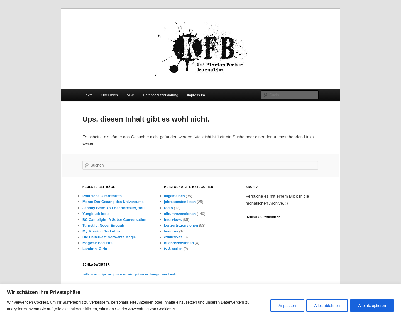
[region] (200, 300)
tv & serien (173, 249)
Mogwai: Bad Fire (97, 243)
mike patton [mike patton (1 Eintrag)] (135, 274)
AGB (130, 95)
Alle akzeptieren (372, 305)
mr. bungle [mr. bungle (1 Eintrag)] (152, 274)
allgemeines (174, 196)
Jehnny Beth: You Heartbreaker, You (113, 208)
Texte (88, 95)
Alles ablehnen (327, 305)
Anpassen (287, 305)
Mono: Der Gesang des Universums (113, 202)
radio (168, 208)
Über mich (109, 95)
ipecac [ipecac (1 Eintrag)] (107, 274)
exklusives (173, 237)
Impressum (196, 95)
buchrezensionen (179, 243)
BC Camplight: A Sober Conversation (114, 219)
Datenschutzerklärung (160, 95)
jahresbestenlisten (180, 202)
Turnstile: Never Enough (103, 225)
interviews (173, 219)
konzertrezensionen (181, 225)
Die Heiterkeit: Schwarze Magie (109, 237)
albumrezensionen (180, 214)
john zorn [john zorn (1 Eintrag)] (119, 274)
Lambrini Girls (94, 249)
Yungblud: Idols (96, 214)
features (171, 231)
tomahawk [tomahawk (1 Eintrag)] (168, 274)
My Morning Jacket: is (101, 231)
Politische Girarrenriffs (102, 196)
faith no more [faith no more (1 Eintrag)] (91, 274)
